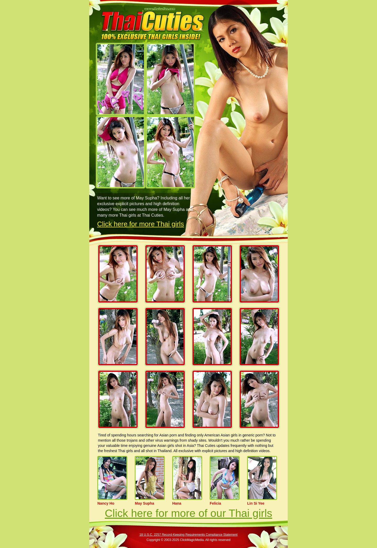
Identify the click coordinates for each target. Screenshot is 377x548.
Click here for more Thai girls (140, 224)
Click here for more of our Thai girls (188, 513)
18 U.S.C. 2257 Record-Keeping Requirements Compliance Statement (189, 535)
